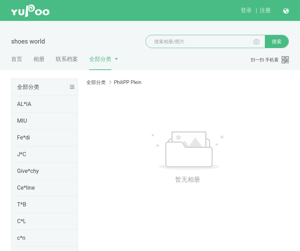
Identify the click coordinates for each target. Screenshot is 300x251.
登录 (246, 10)
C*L (21, 221)
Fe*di (23, 137)
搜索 (277, 41)
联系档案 (67, 59)
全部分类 (100, 59)
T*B (21, 204)
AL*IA (24, 104)
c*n (21, 238)
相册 (39, 59)
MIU (22, 120)
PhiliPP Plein (127, 82)
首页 (16, 59)
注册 (265, 10)
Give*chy (28, 171)
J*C (21, 154)
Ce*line (26, 187)
